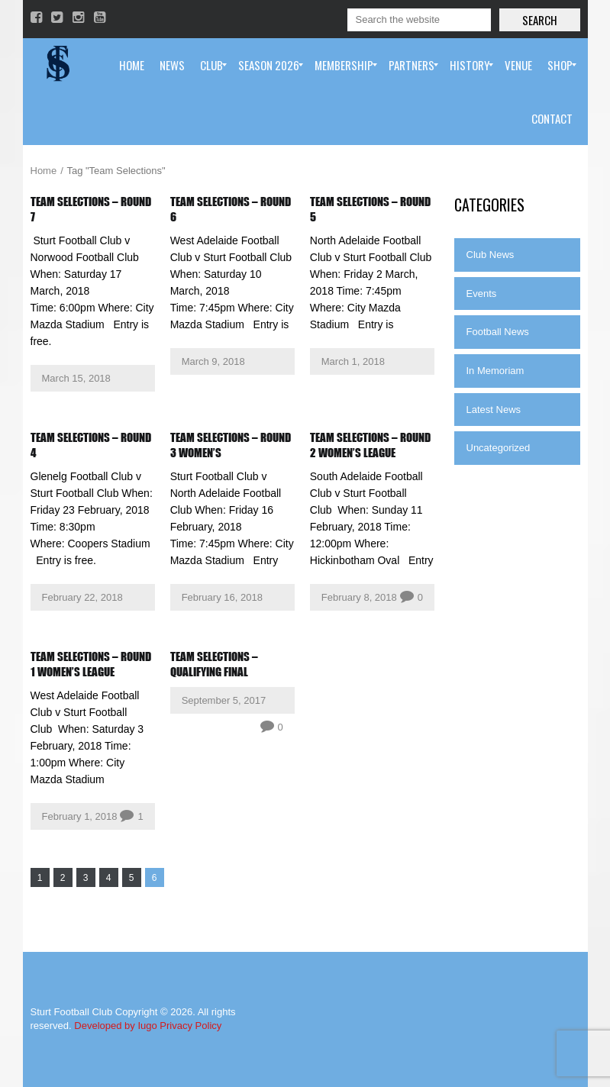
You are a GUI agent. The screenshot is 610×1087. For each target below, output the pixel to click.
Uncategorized (498, 447)
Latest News (493, 409)
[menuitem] (131, 65)
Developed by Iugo (115, 1025)
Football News (497, 331)
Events (481, 293)
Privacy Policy (190, 1025)
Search (539, 19)
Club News (490, 254)
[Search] (419, 19)
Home (44, 170)
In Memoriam (495, 370)
